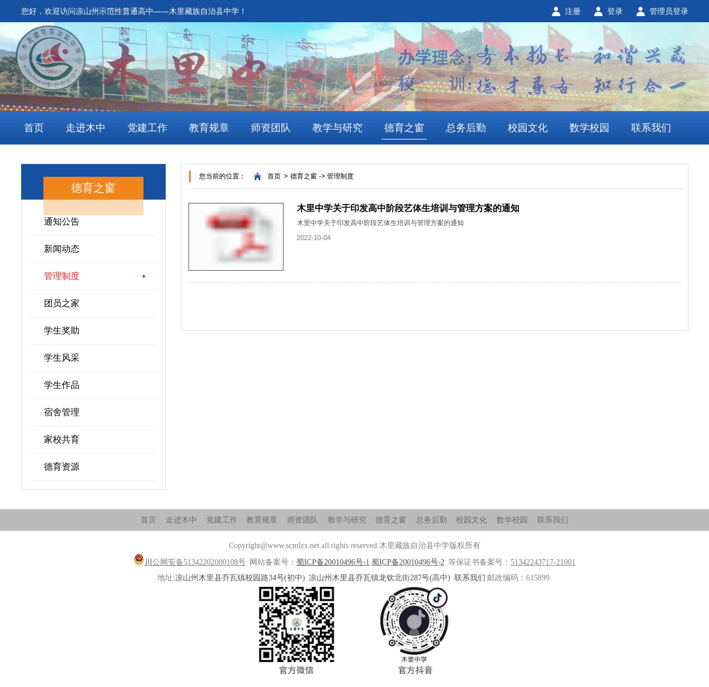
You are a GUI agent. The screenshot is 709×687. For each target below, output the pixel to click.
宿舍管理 (62, 412)
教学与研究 (338, 127)
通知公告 (62, 221)
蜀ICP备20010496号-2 (407, 562)
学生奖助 (62, 330)
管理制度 (62, 276)
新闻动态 (62, 248)
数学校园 (589, 127)
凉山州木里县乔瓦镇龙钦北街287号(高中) (379, 578)
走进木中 (86, 127)
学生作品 (62, 385)
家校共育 (62, 439)
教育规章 (209, 127)
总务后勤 (466, 127)
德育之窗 (404, 127)
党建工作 (147, 127)
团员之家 (62, 303)
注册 (573, 11)
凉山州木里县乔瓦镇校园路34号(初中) (240, 578)
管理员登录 (668, 11)
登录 (615, 11)
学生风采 (62, 357)
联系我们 (651, 127)
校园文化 (528, 127)
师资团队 (271, 127)
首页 (34, 127)
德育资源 (62, 466)
